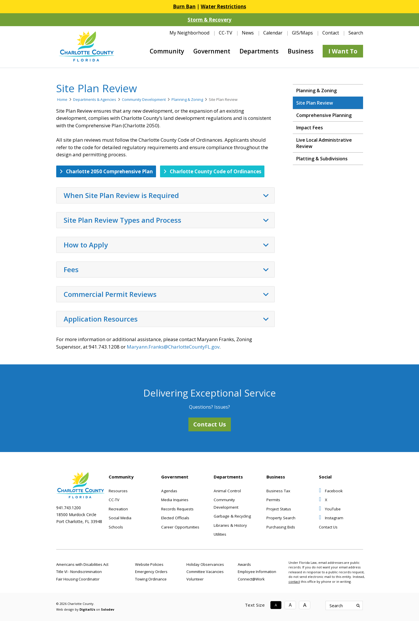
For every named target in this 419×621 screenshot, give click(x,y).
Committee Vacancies (205, 571)
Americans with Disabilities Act (82, 564)
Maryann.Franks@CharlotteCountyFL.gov (173, 346)
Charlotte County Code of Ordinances (212, 171)
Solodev (107, 609)
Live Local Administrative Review (324, 143)
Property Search (280, 517)
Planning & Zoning (187, 99)
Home (62, 99)
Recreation (118, 509)
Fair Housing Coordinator (78, 579)
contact (294, 581)
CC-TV (225, 33)
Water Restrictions (223, 6)
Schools (116, 527)
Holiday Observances (205, 564)
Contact (330, 33)
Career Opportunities (180, 527)
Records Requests (177, 509)
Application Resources (166, 319)
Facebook (331, 490)
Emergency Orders (151, 571)
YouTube (330, 509)
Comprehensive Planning (324, 115)
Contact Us (209, 424)
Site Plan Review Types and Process (166, 220)
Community (167, 51)
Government (211, 51)
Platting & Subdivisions (322, 158)
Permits (273, 499)
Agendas (169, 490)
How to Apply (166, 245)
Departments (258, 51)
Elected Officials (175, 517)
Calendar (272, 33)
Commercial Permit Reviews (166, 294)
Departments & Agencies (94, 99)
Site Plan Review (314, 103)
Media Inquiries (174, 499)
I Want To (342, 51)
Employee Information (257, 571)
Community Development (144, 99)
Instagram (331, 517)
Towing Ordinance (151, 579)
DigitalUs (87, 609)
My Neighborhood (189, 33)
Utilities (220, 534)
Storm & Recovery (209, 19)
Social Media (120, 517)
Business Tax (278, 490)
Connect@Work (251, 579)
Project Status (278, 509)
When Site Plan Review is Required (166, 195)
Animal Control (227, 490)
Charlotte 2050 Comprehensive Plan (106, 171)
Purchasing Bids (280, 527)
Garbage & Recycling (232, 516)
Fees (166, 269)
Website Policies (149, 564)
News (248, 33)
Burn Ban (184, 6)
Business (300, 51)
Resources (118, 490)
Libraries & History (230, 525)
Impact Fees (309, 127)
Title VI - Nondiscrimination (79, 571)
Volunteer (195, 579)
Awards (244, 564)
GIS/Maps (302, 33)
